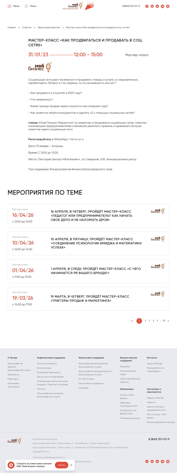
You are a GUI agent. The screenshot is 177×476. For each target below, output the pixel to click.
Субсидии (84, 391)
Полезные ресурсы (130, 421)
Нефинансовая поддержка (51, 360)
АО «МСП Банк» (87, 382)
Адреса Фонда (155, 366)
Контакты (152, 360)
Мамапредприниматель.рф (161, 425)
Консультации (44, 371)
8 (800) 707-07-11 (131, 6)
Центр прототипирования (51, 380)
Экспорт (41, 392)
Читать (61, 465)
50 (164, 323)
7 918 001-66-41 (76, 140)
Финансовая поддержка (92, 360)
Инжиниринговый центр (49, 375)
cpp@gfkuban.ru (41, 455)
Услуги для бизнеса (47, 366)
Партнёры (13, 385)
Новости (151, 406)
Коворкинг (125, 369)
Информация (127, 392)
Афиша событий (155, 401)
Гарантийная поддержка (92, 386)
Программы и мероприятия (154, 393)
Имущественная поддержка (129, 362)
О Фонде (12, 360)
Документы (13, 381)
